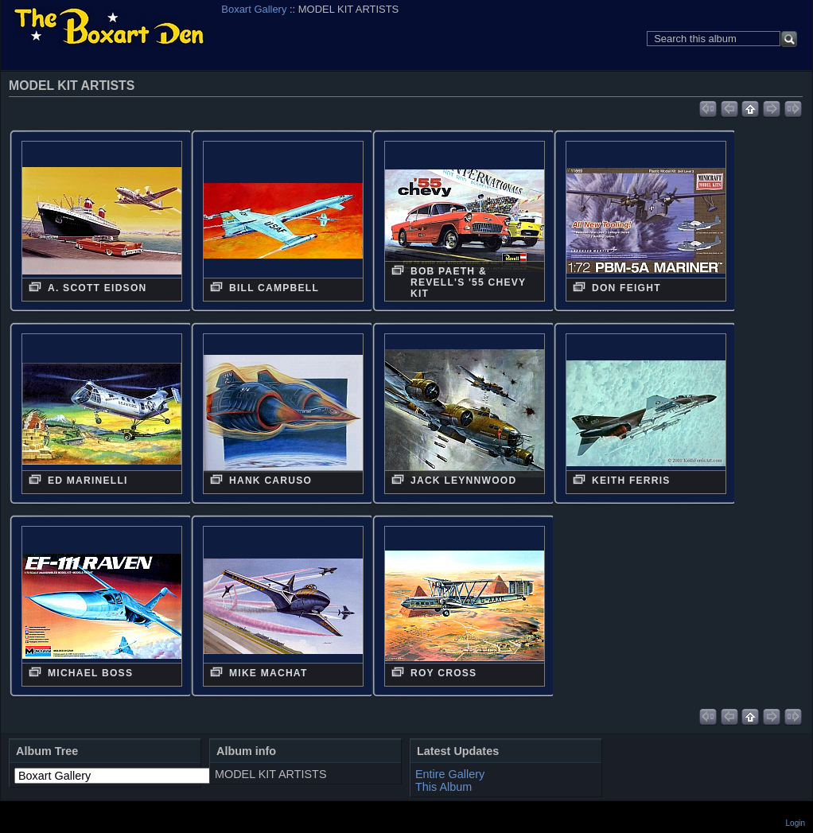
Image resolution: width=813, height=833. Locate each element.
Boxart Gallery (253, 9)
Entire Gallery (449, 774)
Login (795, 823)
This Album (443, 786)
